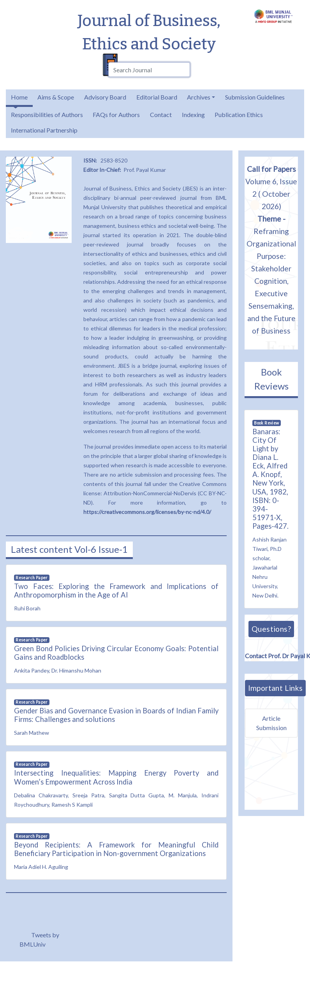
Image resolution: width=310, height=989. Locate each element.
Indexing (193, 114)
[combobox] (149, 69)
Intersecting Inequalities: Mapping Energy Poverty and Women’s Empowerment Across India (116, 777)
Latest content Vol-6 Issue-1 (69, 549)
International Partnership (44, 130)
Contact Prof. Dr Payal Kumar (274, 654)
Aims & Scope (55, 97)
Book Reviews (271, 378)
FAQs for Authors (116, 114)
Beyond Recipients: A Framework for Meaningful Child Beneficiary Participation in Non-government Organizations (116, 849)
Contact (161, 114)
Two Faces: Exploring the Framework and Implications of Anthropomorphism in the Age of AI (116, 590)
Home (19, 97)
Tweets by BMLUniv (39, 939)
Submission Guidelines (255, 97)
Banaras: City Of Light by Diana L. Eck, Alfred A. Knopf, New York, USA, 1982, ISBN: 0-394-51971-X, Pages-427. (270, 478)
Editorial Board (156, 97)
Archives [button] (198, 97)
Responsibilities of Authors (47, 114)
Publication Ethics (239, 114)
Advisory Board (105, 97)
